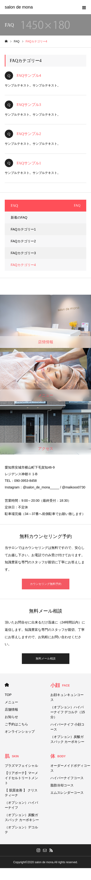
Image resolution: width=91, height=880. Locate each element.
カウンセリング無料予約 (45, 584)
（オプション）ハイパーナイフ (21, 805)
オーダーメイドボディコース (70, 768)
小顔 (60, 685)
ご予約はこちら (16, 724)
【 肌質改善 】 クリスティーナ (21, 792)
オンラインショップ (20, 731)
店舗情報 (11, 709)
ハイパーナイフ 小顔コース (67, 726)
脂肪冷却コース (62, 785)
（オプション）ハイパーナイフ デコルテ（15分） (67, 712)
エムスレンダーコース (67, 792)
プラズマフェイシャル (21, 765)
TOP (8, 695)
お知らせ (11, 717)
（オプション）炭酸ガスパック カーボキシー (67, 739)
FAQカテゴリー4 (23, 265)
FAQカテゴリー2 (23, 241)
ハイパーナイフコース (67, 778)
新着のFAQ (19, 217)
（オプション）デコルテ (21, 829)
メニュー (11, 702)
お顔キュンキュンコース (67, 697)
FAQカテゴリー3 (23, 253)
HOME (7, 685)
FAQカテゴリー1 (23, 229)
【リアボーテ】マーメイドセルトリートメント (21, 778)
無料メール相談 (46, 658)
